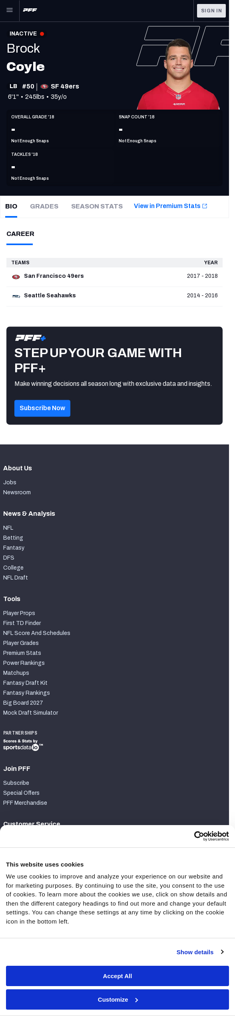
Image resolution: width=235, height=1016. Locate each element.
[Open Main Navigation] (9, 10)
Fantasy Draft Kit (25, 683)
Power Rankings (24, 663)
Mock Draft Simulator (30, 713)
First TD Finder (22, 623)
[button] (42, 419)
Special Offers (21, 793)
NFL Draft (15, 578)
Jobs (9, 482)
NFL (8, 528)
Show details (195, 952)
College (13, 568)
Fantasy (13, 548)
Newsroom (17, 492)
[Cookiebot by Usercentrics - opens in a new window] (194, 836)
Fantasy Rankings (26, 693)
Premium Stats (22, 653)
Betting (13, 538)
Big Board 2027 (23, 703)
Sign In (211, 11)
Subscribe (16, 783)
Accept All (117, 976)
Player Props (19, 613)
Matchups (16, 673)
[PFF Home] (30, 11)
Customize (118, 999)
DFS (8, 558)
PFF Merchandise (25, 803)
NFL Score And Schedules (36, 633)
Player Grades (21, 643)
